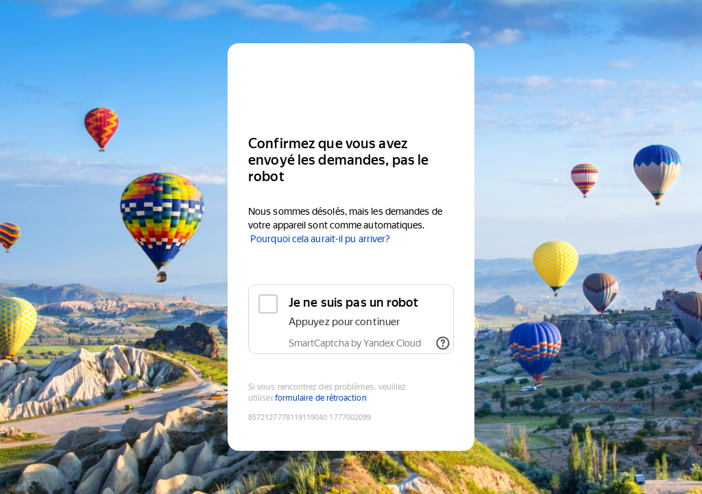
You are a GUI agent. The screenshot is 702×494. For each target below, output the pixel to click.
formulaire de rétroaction (321, 398)
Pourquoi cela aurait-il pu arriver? (320, 238)
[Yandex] (351, 83)
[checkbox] (351, 319)
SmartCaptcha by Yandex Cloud (355, 343)
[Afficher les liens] (443, 343)
